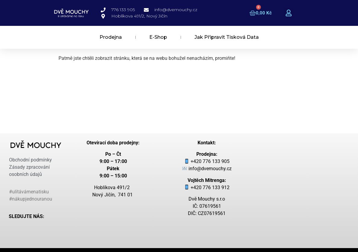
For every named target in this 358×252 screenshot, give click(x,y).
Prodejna (111, 37)
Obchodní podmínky (30, 160)
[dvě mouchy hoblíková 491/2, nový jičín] (308, 172)
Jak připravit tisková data (227, 37)
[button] (288, 13)
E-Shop (158, 37)
